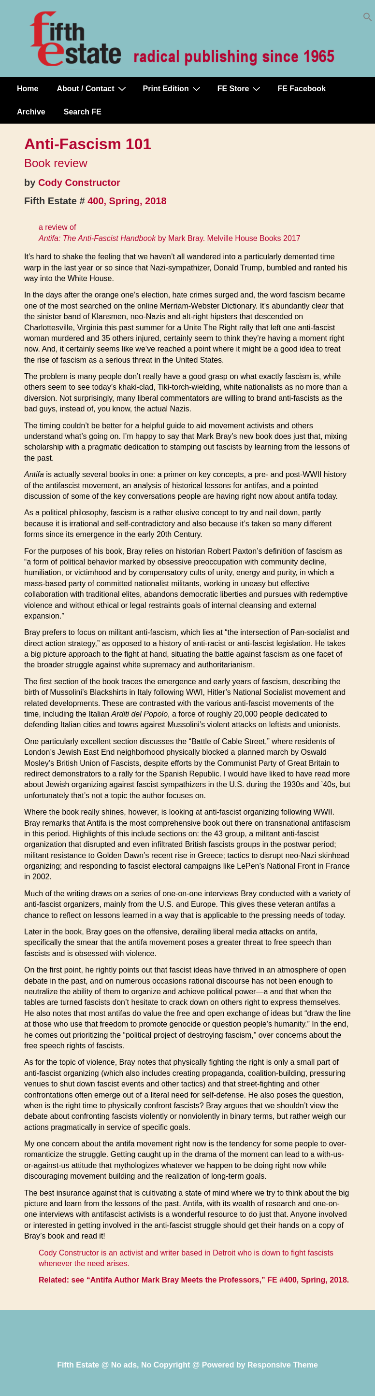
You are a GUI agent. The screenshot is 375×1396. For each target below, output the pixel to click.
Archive (31, 112)
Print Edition (173, 88)
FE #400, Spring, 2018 (307, 1280)
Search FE (82, 112)
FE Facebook (301, 89)
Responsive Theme (282, 1365)
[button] (368, 19)
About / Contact (92, 88)
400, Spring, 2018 (126, 201)
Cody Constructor (79, 182)
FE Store (240, 88)
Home (27, 89)
